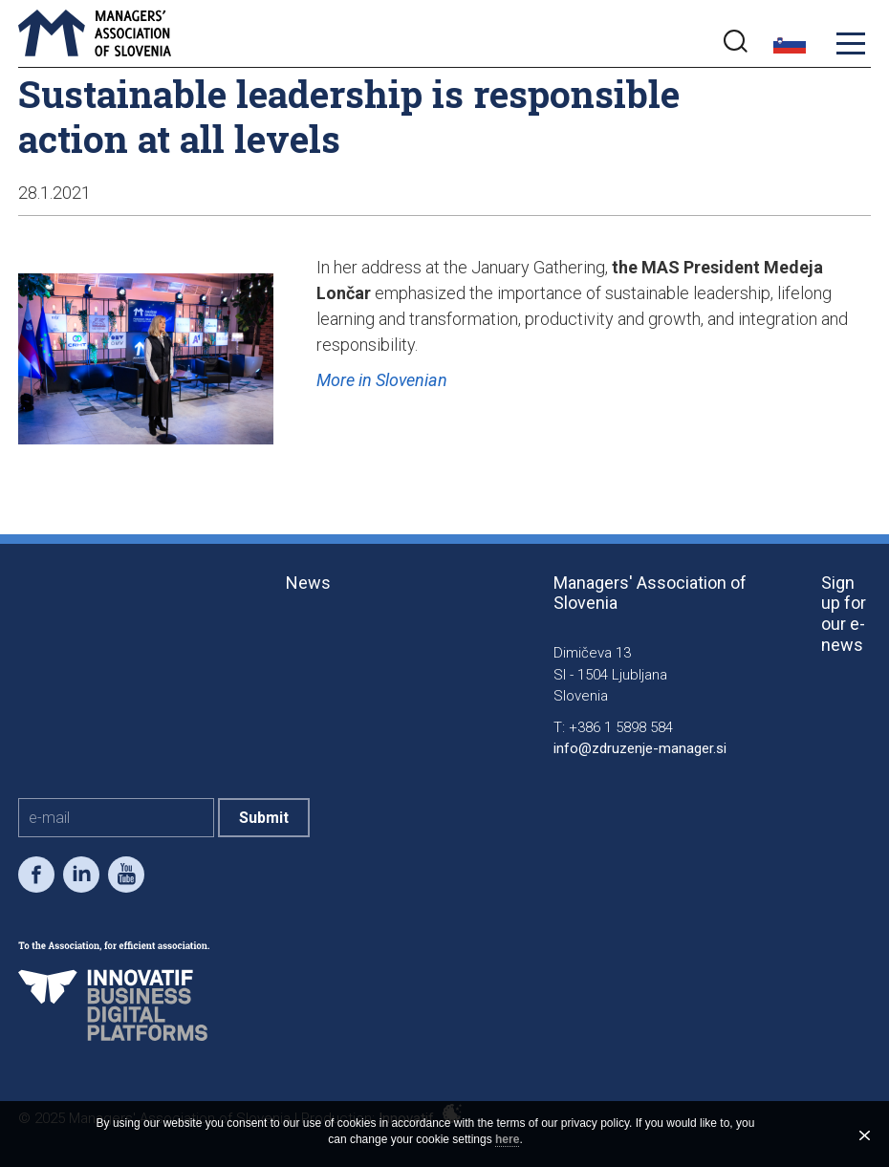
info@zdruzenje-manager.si (639, 748)
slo (789, 43)
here (507, 1139)
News (308, 583)
